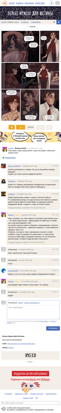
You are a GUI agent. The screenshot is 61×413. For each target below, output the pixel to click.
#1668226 (55, 281)
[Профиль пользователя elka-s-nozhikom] (4, 166)
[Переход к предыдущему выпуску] (7, 76)
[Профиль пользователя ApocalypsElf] (4, 270)
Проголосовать (10, 158)
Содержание (35, 22)
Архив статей (28, 398)
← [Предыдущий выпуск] (27, 27)
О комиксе (25, 22)
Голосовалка (29, 3)
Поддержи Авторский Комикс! (30, 374)
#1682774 (55, 292)
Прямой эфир (40, 3)
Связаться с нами (21, 394)
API (36, 398)
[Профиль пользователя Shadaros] (4, 181)
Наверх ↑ (30, 362)
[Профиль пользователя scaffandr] (4, 194)
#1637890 (55, 249)
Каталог (12, 3)
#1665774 (55, 270)
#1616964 (55, 194)
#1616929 (55, 181)
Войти (20, 303)
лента (16, 22)
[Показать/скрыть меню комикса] (54, 22)
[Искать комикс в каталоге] (2, 403)
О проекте (8, 394)
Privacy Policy (44, 321)
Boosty (33, 379)
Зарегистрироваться (31, 303)
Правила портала (36, 394)
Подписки (19, 3)
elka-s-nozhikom (14, 166)
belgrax (11, 215)
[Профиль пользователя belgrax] (4, 149)
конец (10, 22)
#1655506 (55, 260)
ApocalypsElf (13, 271)
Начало (4, 22)
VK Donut (45, 379)
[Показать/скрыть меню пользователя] (57, 3)
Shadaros (11, 181)
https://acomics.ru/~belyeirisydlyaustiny (21, 344)
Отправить (53, 328)
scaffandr (11, 194)
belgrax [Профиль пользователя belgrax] (11, 148)
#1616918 (55, 166)
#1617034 (55, 215)
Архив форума (51, 394)
